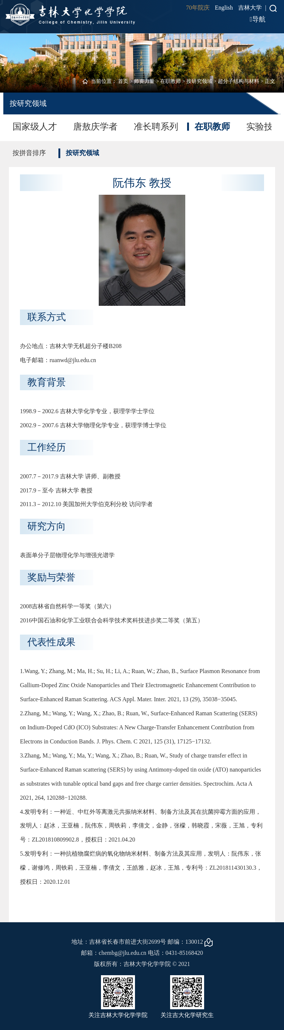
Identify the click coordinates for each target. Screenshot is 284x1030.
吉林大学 (250, 7)
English (224, 7)
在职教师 (170, 81)
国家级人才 (35, 127)
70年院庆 (198, 7)
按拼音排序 (29, 153)
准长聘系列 (156, 127)
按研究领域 (199, 81)
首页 (123, 81)
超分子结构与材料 (238, 81)
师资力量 (144, 81)
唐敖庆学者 (95, 127)
